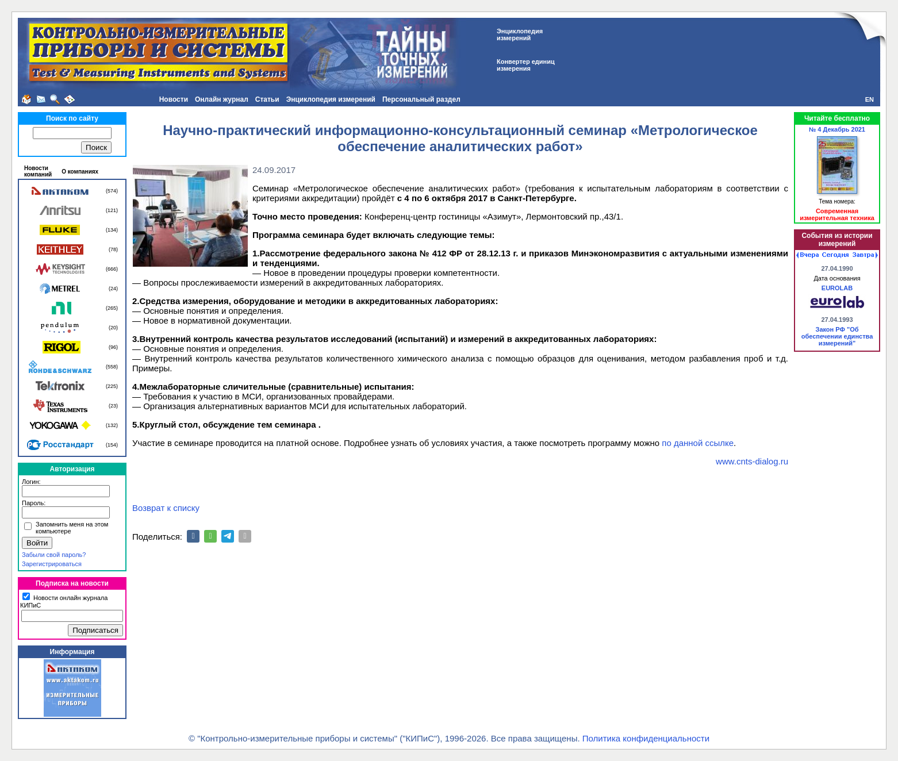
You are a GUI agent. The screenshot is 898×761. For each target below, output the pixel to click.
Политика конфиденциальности (645, 738)
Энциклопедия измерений (330, 99)
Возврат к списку (165, 508)
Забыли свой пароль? (54, 554)
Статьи (267, 99)
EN (869, 99)
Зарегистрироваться (52, 563)
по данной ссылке (698, 443)
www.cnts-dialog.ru (752, 461)
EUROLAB (837, 288)
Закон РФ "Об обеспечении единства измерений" (837, 336)
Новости (173, 99)
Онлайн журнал (221, 99)
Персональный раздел (421, 99)
